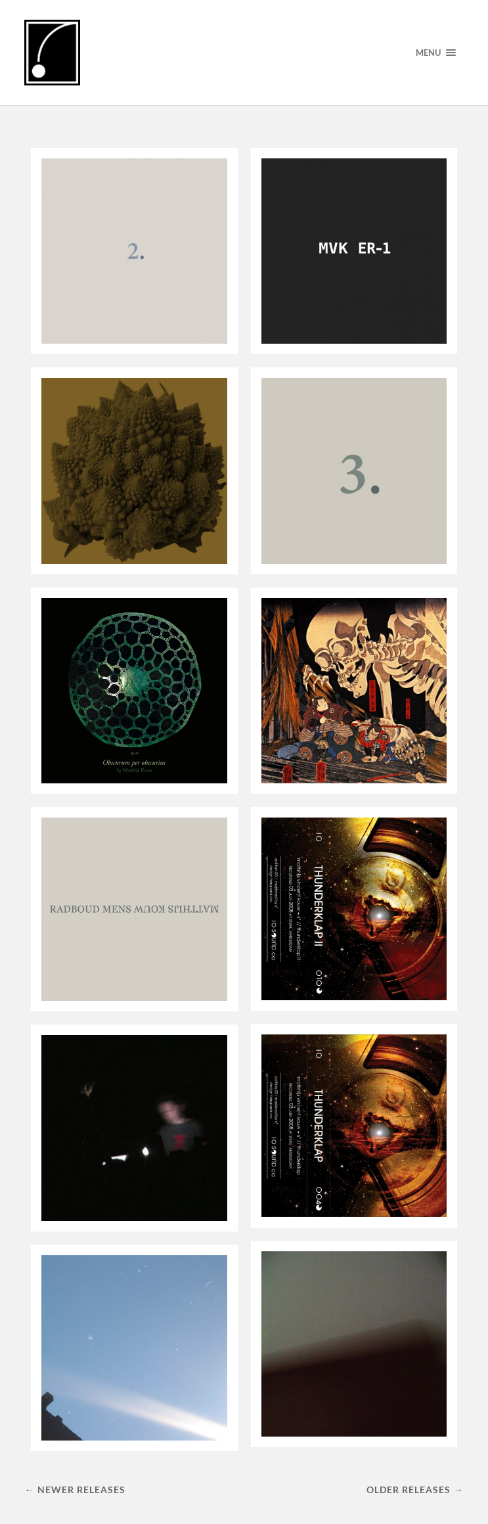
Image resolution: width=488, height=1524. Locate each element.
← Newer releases (74, 1489)
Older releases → (414, 1489)
